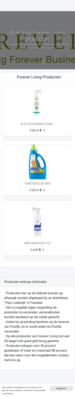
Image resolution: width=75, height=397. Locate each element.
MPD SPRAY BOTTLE (37, 243)
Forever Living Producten (39, 77)
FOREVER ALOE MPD (37, 183)
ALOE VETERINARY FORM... (37, 124)
